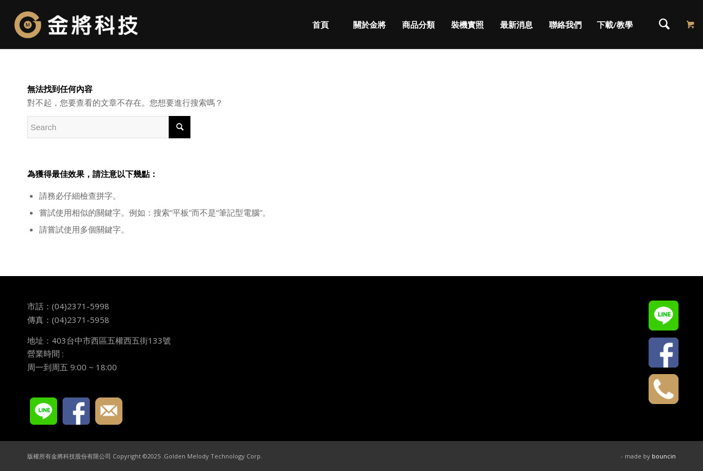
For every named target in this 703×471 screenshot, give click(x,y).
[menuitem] (319, 24)
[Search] (664, 24)
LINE (43, 411)
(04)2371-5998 (80, 306)
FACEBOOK (76, 411)
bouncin (664, 456)
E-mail (108, 411)
